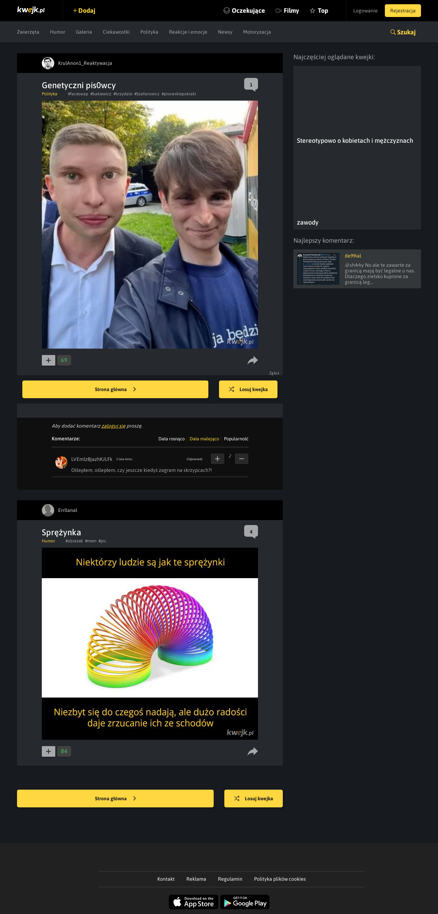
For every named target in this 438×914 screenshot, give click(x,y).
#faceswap (78, 93)
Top (323, 10)
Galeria (84, 32)
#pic (102, 540)
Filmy (291, 10)
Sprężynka (61, 532)
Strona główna (115, 390)
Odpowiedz (194, 459)
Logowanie (365, 10)
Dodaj (86, 10)
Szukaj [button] (406, 32)
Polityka (149, 32)
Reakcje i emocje (188, 32)
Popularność (236, 438)
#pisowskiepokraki (179, 93)
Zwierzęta (28, 32)
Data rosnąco (171, 438)
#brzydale (122, 93)
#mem (90, 540)
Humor (57, 32)
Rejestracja (403, 10)
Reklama (196, 879)
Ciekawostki (116, 32)
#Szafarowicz (146, 93)
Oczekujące (248, 10)
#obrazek (74, 540)
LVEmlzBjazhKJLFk (91, 459)
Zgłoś (274, 373)
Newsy (225, 32)
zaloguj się (113, 426)
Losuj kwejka (248, 390)
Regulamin (230, 879)
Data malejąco (204, 438)
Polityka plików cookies (280, 879)
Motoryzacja (257, 32)
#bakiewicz (100, 93)
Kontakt (166, 879)
